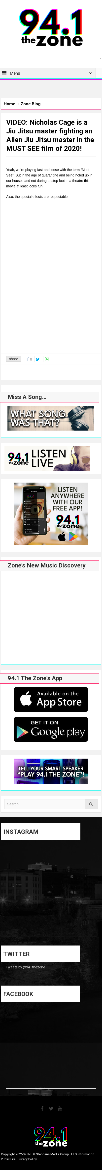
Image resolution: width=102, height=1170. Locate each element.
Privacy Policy (27, 1159)
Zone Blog (30, 103)
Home (9, 103)
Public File (8, 1159)
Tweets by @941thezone (25, 967)
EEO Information (82, 1154)
